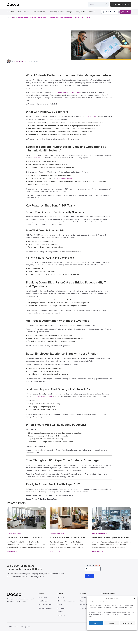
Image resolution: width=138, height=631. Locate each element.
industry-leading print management (67, 93)
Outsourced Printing (39, 12)
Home (9, 17)
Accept (96, 623)
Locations (61, 612)
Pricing (69, 12)
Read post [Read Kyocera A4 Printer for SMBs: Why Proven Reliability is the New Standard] (55, 551)
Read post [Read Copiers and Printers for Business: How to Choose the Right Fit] (12, 551)
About (91, 12)
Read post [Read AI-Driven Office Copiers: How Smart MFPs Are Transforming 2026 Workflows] (97, 551)
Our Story (61, 597)
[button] (134, 598)
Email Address (92, 565)
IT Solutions (11, 12)
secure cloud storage (64, 179)
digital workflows (91, 117)
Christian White (18, 61)
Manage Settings (127, 623)
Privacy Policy (25, 627)
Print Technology (23, 12)
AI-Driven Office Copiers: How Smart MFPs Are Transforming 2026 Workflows (111, 537)
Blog (13, 17)
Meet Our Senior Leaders (66, 601)
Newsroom (61, 608)
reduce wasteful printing (42, 397)
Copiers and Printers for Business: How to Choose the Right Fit (24, 537)
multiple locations (37, 158)
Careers (60, 604)
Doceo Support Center (120, 4)
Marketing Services (56, 12)
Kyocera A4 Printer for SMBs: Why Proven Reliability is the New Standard (67, 537)
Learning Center (80, 12)
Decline (111, 623)
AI (93, 533)
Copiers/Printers (14, 533)
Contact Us (61, 615)
